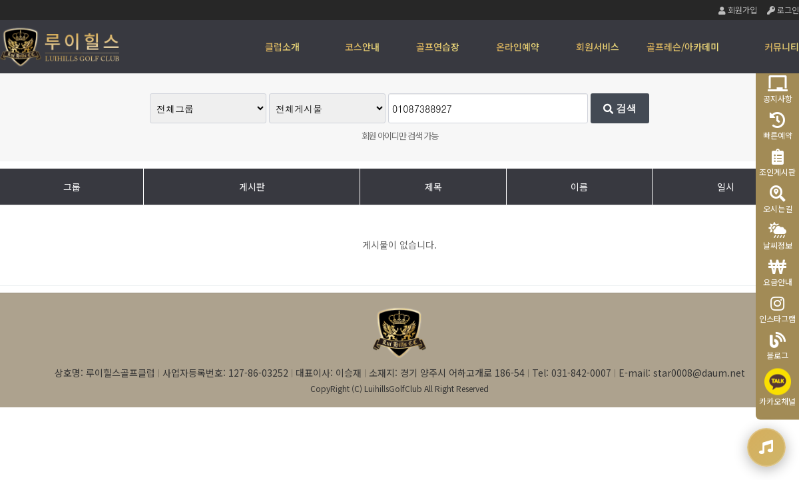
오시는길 (777, 199)
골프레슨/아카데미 (683, 46)
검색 (620, 108)
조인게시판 (777, 163)
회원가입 (737, 9)
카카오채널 (777, 388)
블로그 (777, 346)
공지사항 (777, 89)
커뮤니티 (781, 46)
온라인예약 (517, 46)
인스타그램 (777, 309)
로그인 (783, 9)
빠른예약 (777, 126)
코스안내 (362, 46)
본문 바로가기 (0, 0)
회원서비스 (597, 46)
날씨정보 (777, 236)
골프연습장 (437, 46)
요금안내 (777, 273)
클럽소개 (282, 46)
